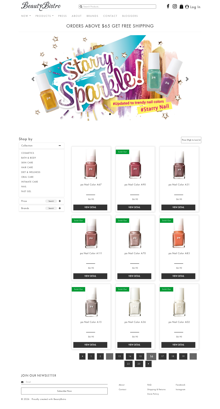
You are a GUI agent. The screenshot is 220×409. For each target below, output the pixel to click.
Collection (27, 145)
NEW (26, 16)
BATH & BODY (28, 157)
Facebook (180, 385)
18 (173, 356)
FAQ (149, 385)
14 (130, 356)
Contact (122, 389)
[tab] (41, 146)
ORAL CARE (27, 177)
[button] (32, 78)
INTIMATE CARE (29, 181)
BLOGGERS (130, 16)
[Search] (117, 6)
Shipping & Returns (156, 389)
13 (119, 356)
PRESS (62, 16)
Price (24, 201)
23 (139, 363)
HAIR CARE (27, 167)
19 (183, 356)
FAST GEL (26, 191)
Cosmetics (27, 153)
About (122, 385)
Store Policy (153, 394)
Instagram (180, 389)
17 (162, 356)
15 (140, 356)
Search (51, 201)
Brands (25, 208)
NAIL (23, 186)
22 (128, 363)
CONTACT (110, 16)
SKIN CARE (27, 162)
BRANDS (92, 16)
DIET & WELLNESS (30, 172)
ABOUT (77, 16)
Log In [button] (192, 7)
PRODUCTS (44, 16)
